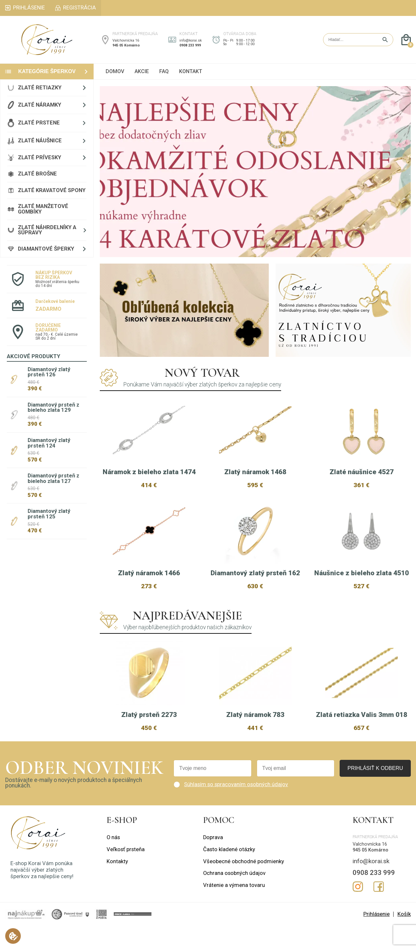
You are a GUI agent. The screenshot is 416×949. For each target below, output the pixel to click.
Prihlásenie (376, 935)
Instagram (358, 907)
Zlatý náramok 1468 (255, 472)
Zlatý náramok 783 (255, 735)
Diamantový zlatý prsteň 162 (255, 573)
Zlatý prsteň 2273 (149, 735)
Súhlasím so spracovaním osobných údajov (236, 805)
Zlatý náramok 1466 (149, 573)
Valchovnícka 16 (125, 40)
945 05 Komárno (126, 45)
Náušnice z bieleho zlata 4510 (361, 573)
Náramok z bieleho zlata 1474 (149, 472)
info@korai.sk (190, 40)
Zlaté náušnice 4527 (362, 472)
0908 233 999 (190, 45)
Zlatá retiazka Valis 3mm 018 (361, 735)
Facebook (378, 907)
